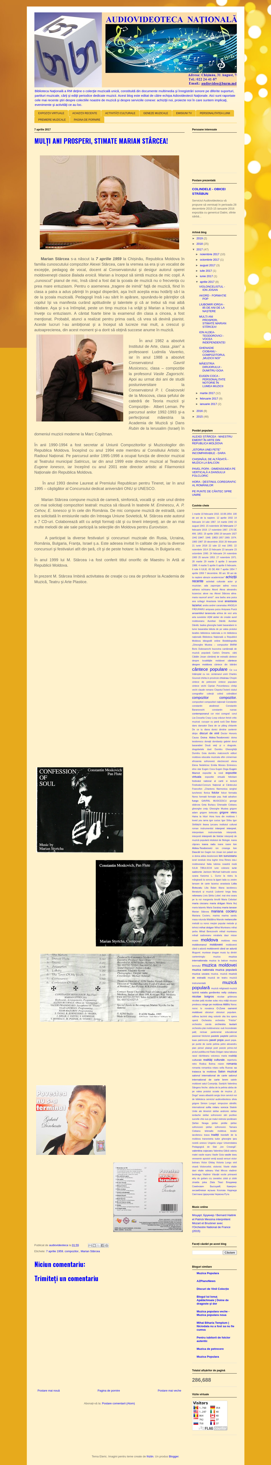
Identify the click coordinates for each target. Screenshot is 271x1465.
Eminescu (232, 765)
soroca (224, 1107)
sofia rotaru (212, 1107)
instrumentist (206, 828)
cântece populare (210, 669)
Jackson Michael (211, 872)
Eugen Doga (222, 769)
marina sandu (229, 915)
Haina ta (197, 816)
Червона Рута (222, 1194)
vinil (235, 1162)
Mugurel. (196, 952)
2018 (200, 243)
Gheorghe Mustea (218, 808)
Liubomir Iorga (223, 892)
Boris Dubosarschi (201, 649)
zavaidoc (217, 1178)
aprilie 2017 (207, 281)
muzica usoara (201, 973)
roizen (221, 1064)
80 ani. (222, 573)
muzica (217, 957)
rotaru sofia (218, 1068)
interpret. (232, 828)
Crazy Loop (211, 718)
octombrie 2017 (210, 259)
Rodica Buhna (207, 1064)
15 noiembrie (212, 526)
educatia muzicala (211, 757)
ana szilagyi (198, 601)
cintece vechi (199, 686)
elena (234, 761)
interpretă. (232, 832)
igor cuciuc (214, 820)
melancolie (231, 919)
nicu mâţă (224, 1000)
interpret (220, 828)
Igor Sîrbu (226, 820)
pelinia (216, 1044)
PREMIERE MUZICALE (52, 119)
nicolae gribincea (227, 997)
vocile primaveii (229, 1174)
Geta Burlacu (208, 805)
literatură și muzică (202, 892)
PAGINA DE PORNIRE (87, 119)
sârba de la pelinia (218, 1087)
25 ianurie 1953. (206, 557)
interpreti (196, 836)
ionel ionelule (199, 860)
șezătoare (232, 1119)
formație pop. (215, 797)
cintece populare (227, 682)
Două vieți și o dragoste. (221, 745)
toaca (206, 1135)
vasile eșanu (205, 1155)
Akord (215, 589)
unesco (203, 1143)
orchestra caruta (202, 1024)
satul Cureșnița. (210, 1083)
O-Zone (221, 1008)
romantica (207, 1068)
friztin (150, 1456)
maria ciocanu (200, 903)
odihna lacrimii (199, 1016)
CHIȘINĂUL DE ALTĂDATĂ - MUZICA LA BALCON (210, 461)
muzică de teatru (217, 978)
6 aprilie (220, 565)
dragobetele (198, 749)
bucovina (216, 649)
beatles (196, 633)
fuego (195, 800)
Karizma (204, 876)
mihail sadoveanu (201, 935)
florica (207, 793)
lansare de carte (201, 883)
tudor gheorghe (223, 1139)
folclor (215, 792)
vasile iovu (231, 1154)
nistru (226, 1004)
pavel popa (216, 1040)
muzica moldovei (219, 964)
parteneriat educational (224, 1032)
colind (220, 694)
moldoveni (216, 944)
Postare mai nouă (49, 1390)
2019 (200, 238)
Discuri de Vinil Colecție (213, 1288)
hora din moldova (224, 816)
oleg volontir (214, 1016)
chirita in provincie (210, 678)
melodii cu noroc (200, 923)
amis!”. (211, 597)
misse (234, 935)
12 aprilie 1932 (225, 518)
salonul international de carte (209, 1075)
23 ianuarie (227, 549)
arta (235, 613)
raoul (194, 1056)
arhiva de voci (224, 613)
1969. (227, 537)
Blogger (173, 1456)
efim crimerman (229, 757)
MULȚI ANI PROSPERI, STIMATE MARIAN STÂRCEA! (212, 321)
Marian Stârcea (90, 1251)
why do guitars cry (202, 1178)
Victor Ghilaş (208, 1162)
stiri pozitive (230, 1115)
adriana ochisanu (201, 589)
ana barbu (220, 597)
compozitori (198, 702)
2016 (200, 411)
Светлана (197, 1194)
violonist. (217, 1166)
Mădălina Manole (215, 919)
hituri (205, 816)
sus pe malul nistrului (215, 1119)
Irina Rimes (225, 860)
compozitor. (72, 1251)
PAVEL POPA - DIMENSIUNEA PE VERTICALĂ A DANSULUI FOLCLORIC (214, 472)
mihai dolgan (206, 927)
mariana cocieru (224, 911)
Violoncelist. (206, 1166)
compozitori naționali (214, 702)
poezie (222, 1048)
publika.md (204, 1052)
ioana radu (208, 844)
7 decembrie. (211, 573)
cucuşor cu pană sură (213, 722)
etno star (196, 769)
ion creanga (222, 848)
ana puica (232, 597)
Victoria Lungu (223, 1162)
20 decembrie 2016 (214, 542)
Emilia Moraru (218, 765)
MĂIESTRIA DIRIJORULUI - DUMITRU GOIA (211, 367)
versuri (227, 1158)
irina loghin (212, 860)
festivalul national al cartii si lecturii (214, 781)
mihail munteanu (228, 931)
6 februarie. (231, 565)
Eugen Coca (208, 769)
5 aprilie (212, 565)
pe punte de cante (202, 1044)
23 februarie (215, 549)
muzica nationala (203, 969)
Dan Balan (231, 722)
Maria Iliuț (231, 903)
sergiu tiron (220, 1095)
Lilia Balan (210, 888)
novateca (209, 1008)
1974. (234, 537)
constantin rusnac (224, 710)
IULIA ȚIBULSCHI (202, 868)
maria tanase (229, 907)
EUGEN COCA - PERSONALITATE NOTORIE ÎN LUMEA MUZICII (212, 381)
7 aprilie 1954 (228, 569)
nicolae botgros (203, 996)
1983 (194, 542)
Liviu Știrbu (208, 895)
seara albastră (206, 1095)
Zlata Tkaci (216, 1182)
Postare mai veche (169, 1390)
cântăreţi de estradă (217, 657)
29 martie (209, 561)
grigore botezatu (209, 812)
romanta (196, 1068)
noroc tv (197, 1008)
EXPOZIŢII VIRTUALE (51, 113)
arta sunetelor (199, 617)
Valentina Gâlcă (221, 1151)
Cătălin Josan (199, 657)
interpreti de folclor (212, 836)
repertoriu (232, 1060)
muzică (223, 974)
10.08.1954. (226, 514)
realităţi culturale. (214, 1059)
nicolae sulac (211, 1000)
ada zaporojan (212, 585)
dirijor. (195, 733)
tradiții (215, 1134)
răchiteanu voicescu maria (213, 1056)
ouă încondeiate (229, 1028)
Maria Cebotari (229, 899)
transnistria (207, 1139)
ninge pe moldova (212, 1004)
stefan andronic (221, 1111)
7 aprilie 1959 (54, 1251)
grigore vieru (228, 812)
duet (209, 749)
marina (216, 915)
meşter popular (218, 923)
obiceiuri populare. (226, 1012)
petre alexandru (229, 1044)
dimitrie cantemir (228, 729)
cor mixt (215, 714)
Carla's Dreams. (221, 653)
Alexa (222, 589)
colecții (210, 694)
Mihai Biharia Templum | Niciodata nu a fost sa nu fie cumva (215, 1326)
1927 (234, 534)
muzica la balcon (218, 960)
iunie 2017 (207, 276)
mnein (195, 940)
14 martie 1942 (225, 522)
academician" (218, 577)
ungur (220, 1143)
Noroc (234, 1004)
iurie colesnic (221, 868)
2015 (200, 416)
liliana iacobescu (228, 888)
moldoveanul (199, 944)
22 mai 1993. (225, 545)
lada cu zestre (229, 880)
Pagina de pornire (109, 1390)
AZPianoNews (206, 1281)
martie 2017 (207, 393)
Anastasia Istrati (214, 601)
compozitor (200, 697)
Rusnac (229, 1068)
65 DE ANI (214, 569)
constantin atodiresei (205, 706)
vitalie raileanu (205, 1170)
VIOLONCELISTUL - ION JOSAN (212, 288)
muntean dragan (210, 952)
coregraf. (225, 714)
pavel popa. (231, 1040)
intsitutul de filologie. (220, 840)
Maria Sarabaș (214, 907)
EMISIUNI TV (184, 113)
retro (194, 1064)
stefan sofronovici (212, 1115)
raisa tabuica (230, 1052)
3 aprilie (220, 561)
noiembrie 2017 (210, 254)
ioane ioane (224, 844)
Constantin (231, 702)
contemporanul (200, 713)
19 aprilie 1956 (211, 534)
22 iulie (213, 545)
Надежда (232, 1190)
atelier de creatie (222, 617)
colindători (231, 694)
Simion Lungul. (208, 1103)
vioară (195, 1166)
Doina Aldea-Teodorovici (214, 737)
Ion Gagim (206, 852)
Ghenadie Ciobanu (227, 805)
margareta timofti (211, 899)
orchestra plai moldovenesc (206, 1028)
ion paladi (228, 852)
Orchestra (207, 1020)
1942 (194, 537)
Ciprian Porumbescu (218, 686)
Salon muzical (227, 1071)
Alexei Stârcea (222, 593)
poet (216, 1048)
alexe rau (208, 593)
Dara (210, 725)
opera (234, 1016)
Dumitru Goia (199, 753)
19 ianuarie (225, 534)
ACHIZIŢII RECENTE (84, 113)
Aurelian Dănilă (216, 621)
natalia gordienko (210, 992)
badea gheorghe (208, 625)
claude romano (206, 690)
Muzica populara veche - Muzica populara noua (213, 1313)
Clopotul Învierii (222, 690)
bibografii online (211, 641)
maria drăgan (217, 903)
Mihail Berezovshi (208, 931)
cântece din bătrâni (225, 664)
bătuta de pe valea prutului (223, 629)
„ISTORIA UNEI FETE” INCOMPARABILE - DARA (209, 451)
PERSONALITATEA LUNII (215, 113)
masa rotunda (199, 919)
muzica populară (226, 969)
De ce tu (197, 729)
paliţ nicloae (199, 1032)
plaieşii (208, 1048)
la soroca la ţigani (212, 880)
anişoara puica (213, 609)
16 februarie (227, 525)
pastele (215, 1035)
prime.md (232, 1048)
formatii (203, 797)
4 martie (203, 565)
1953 (215, 537)
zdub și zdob (230, 1178)
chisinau (224, 677)
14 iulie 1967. (209, 522)
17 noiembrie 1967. (218, 530)
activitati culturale (215, 581)
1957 (221, 537)
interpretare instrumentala (207, 832)
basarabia (203, 629)
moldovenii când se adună (222, 948)
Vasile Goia (218, 1155)
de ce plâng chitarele (225, 725)
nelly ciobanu (229, 992)
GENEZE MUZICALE (155, 113)
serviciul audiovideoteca (218, 1099)
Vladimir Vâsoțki (210, 1174)
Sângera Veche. (200, 1087)
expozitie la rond (213, 773)
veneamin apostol (201, 1158)
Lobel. (218, 895)
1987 (200, 542)
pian (194, 1048)
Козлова (221, 1190)
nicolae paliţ (198, 1000)
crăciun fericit (224, 718)
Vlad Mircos (221, 1170)
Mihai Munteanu (222, 927)
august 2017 (208, 265)
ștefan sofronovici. (216, 1127)
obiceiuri (209, 1012)
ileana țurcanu (210, 824)
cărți (234, 653)
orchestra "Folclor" (226, 1020)
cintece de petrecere (204, 682)
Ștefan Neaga (200, 1123)
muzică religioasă (220, 988)
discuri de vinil (209, 733)
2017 (200, 249)
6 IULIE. (203, 569)
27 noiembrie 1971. (226, 557)
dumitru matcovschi (218, 753)
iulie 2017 (206, 270)
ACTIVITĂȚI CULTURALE (120, 113)
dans (194, 725)
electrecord (223, 761)
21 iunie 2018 (199, 545)
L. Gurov (216, 876)
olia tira (226, 1016)
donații (207, 741)
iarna (205, 820)
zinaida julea (199, 1182)
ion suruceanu (228, 855)
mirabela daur (221, 935)
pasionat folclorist (201, 1036)
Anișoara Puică (229, 609)
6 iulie (195, 569)
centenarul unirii (219, 674)
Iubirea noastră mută (225, 864)
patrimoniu (203, 1040)
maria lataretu (199, 907)
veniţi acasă (217, 1158)
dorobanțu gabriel (221, 741)
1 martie (196, 514)
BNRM (233, 645)
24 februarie (216, 553)
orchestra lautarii (226, 1024)
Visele (226, 1166)
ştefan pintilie (219, 1123)
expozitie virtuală (215, 777)
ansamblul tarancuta (204, 613)
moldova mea (229, 940)
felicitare (232, 777)
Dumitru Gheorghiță (226, 749)
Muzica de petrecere (210, 1348)
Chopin (233, 678)
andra (206, 605)
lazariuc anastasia (220, 883)
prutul (195, 1052)
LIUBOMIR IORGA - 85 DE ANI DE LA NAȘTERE (211, 308)
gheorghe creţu (200, 808)
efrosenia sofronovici (203, 761)
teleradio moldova (215, 1131)
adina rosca (230, 585)
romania (232, 1063)
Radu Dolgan (216, 1052)
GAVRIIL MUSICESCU (214, 801)
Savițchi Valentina (228, 1083)
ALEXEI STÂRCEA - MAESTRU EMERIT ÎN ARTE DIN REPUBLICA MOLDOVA (212, 440)
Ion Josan (217, 852)
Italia (209, 864)
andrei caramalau (218, 605)
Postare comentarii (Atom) (118, 1403)
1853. (200, 534)
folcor (224, 793)
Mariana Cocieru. (201, 915)
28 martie (197, 561)
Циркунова (208, 1194)
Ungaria (211, 1143)
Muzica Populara (208, 1273)
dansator (202, 725)
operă (195, 1020)
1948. (208, 537)
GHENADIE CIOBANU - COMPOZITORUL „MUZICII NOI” (212, 353)
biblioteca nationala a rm (213, 633)
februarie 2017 (209, 398)
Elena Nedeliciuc (201, 765)
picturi (201, 1048)
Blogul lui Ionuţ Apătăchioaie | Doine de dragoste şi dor (213, 1300)
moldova (209, 939)
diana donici (210, 729)
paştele (224, 1035)
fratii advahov (230, 797)
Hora (211, 816)
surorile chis (198, 1119)
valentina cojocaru (202, 1150)
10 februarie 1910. (210, 514)
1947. (201, 537)
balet (219, 625)
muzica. (215, 974)
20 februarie (230, 542)
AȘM (209, 617)
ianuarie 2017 (209, 404)
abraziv (206, 577)
